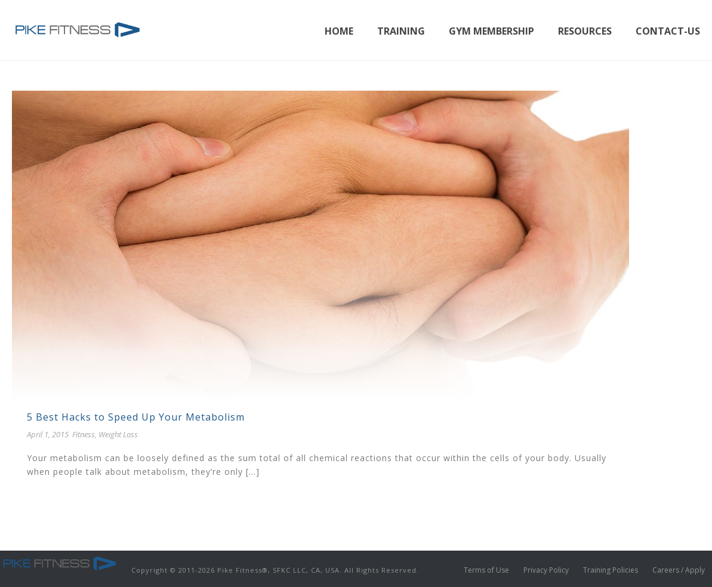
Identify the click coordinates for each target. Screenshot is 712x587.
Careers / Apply (678, 570)
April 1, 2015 (48, 434)
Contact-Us (668, 31)
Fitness (83, 434)
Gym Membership (491, 31)
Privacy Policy (546, 570)
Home (339, 31)
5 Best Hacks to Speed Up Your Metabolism (136, 417)
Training (401, 31)
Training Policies (610, 570)
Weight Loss (118, 434)
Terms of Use (486, 570)
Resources (585, 31)
